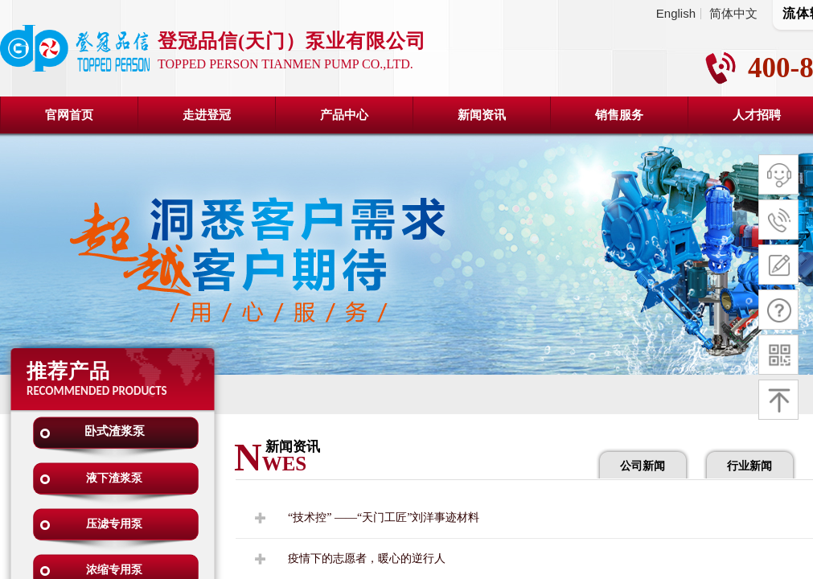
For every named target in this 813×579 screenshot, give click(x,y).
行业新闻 (749, 466)
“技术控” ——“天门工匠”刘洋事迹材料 (383, 517)
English (676, 13)
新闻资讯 (482, 115)
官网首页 (69, 115)
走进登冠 (207, 115)
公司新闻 (642, 466)
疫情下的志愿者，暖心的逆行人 (367, 558)
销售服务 (619, 115)
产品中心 (344, 115)
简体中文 (733, 13)
